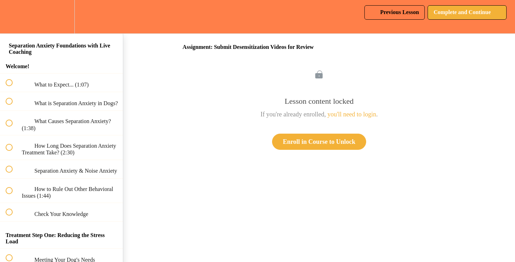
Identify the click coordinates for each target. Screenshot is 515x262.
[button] (13, 16)
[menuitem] (61, 16)
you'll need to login (352, 114)
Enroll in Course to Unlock (319, 141)
